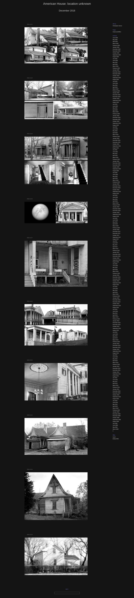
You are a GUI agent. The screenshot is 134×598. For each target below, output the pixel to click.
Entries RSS (116, 438)
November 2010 (117, 393)
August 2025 (116, 56)
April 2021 (115, 155)
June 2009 (115, 425)
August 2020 (116, 170)
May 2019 (115, 199)
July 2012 (115, 355)
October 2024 (116, 75)
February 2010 (116, 410)
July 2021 (115, 149)
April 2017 (115, 246)
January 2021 (116, 161)
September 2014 (117, 305)
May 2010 (115, 404)
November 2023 (117, 96)
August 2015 (116, 284)
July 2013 (115, 332)
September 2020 (117, 168)
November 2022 (117, 119)
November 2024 (117, 73)
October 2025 (116, 53)
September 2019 (117, 191)
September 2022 (117, 123)
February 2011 (116, 387)
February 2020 (116, 182)
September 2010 (117, 396)
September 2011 (117, 374)
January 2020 (116, 184)
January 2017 (116, 252)
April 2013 (115, 337)
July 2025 (115, 58)
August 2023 (116, 102)
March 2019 (115, 203)
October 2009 (116, 417)
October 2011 (116, 372)
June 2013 (115, 334)
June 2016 (115, 265)
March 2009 (115, 429)
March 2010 (115, 408)
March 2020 (115, 180)
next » (67, 589)
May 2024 (115, 85)
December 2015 (117, 277)
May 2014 (115, 313)
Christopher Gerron (117, 25)
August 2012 (116, 353)
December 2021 (117, 140)
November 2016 (117, 256)
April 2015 (115, 292)
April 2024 (115, 87)
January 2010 (116, 412)
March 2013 (115, 339)
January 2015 (116, 298)
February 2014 (116, 318)
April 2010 (115, 406)
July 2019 (115, 195)
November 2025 (117, 51)
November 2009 (117, 415)
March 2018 (115, 225)
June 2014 (115, 311)
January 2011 (116, 389)
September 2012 (117, 351)
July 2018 (115, 218)
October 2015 (116, 280)
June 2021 (115, 151)
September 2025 (117, 54)
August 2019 (116, 193)
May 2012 (115, 358)
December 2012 (117, 345)
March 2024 (115, 89)
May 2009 (115, 427)
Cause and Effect (117, 31)
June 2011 (115, 379)
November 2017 (117, 233)
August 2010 (116, 398)
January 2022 (116, 138)
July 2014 (115, 309)
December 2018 (117, 208)
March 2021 (115, 157)
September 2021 (117, 146)
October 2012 (116, 349)
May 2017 (115, 244)
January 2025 (116, 70)
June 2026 (115, 37)
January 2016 (116, 275)
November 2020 (117, 165)
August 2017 (116, 239)
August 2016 (116, 261)
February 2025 (116, 68)
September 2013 (117, 328)
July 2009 (115, 423)
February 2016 (116, 273)
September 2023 (117, 100)
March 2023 (115, 111)
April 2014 (115, 315)
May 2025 (115, 62)
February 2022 (116, 136)
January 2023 (116, 115)
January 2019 (116, 206)
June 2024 (115, 83)
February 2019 (116, 204)
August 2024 (116, 79)
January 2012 (116, 366)
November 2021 (117, 142)
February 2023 (116, 113)
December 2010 (117, 391)
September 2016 (117, 260)
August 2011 (116, 375)
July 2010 (115, 400)
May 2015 (115, 290)
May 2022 (115, 130)
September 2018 (117, 214)
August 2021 (116, 148)
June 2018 (115, 220)
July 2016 (115, 263)
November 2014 (117, 301)
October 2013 (116, 326)
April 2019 (115, 201)
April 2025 (115, 64)
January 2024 (116, 92)
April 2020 (115, 178)
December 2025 (117, 49)
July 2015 (115, 286)
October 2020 (116, 167)
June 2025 (115, 60)
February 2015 (116, 296)
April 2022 (115, 132)
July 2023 (115, 104)
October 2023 (116, 98)
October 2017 (116, 235)
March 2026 (115, 43)
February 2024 (116, 91)
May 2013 (115, 336)
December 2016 (117, 254)
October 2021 (116, 144)
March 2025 (115, 66)
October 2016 (116, 258)
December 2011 (117, 368)
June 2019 (115, 197)
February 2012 (116, 364)
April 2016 (115, 269)
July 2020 (115, 172)
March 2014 (115, 317)
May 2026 (115, 39)
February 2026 (116, 45)
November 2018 (117, 210)
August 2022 (116, 125)
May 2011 (115, 381)
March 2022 (115, 134)
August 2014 (116, 307)
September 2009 (117, 419)
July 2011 (115, 377)
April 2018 (115, 223)
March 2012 (115, 362)
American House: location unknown (67, 3)
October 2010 (116, 394)
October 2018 (116, 212)
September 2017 (117, 237)
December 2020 (117, 163)
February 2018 (116, 227)
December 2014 (117, 299)
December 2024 (117, 72)
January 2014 (116, 320)
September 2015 (117, 282)
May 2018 (115, 222)
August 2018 (116, 216)
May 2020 (115, 176)
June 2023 (115, 106)
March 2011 (115, 385)
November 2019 (117, 187)
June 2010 (115, 402)
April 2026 (115, 41)
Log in (114, 437)
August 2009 (116, 421)
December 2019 (117, 186)
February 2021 (116, 159)
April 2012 (115, 360)
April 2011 (115, 383)
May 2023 (115, 108)
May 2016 (115, 267)
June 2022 (115, 129)
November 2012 (117, 347)
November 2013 (117, 324)
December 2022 (117, 117)
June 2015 (115, 288)
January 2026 (116, 47)
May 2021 (115, 153)
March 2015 (115, 294)
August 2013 (116, 330)
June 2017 (115, 242)
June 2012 (115, 356)
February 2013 (116, 341)
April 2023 (115, 110)
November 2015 (117, 279)
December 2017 (117, 231)
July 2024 (115, 81)
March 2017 (115, 248)
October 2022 (116, 121)
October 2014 (116, 303)
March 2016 (115, 271)
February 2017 (116, 250)
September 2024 (117, 77)
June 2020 (115, 174)
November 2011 (117, 370)
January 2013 (116, 343)
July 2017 (115, 241)
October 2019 (116, 189)
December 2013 (117, 322)
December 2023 (117, 94)
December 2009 (117, 413)
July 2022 (115, 127)
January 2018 (116, 229)
